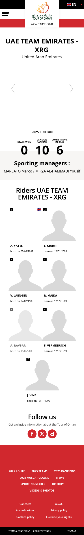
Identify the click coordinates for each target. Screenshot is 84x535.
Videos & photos (42, 490)
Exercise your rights (59, 517)
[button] (73, 4)
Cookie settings (42, 531)
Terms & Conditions (19, 531)
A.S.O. (58, 504)
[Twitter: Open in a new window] (42, 433)
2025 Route (17, 471)
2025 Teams (39, 471)
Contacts (25, 504)
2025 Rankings (64, 471)
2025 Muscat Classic (35, 478)
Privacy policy (58, 510)
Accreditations (25, 510)
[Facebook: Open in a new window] (32, 433)
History (58, 484)
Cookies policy (25, 517)
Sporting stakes (33, 484)
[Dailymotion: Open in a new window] (52, 433)
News (60, 478)
